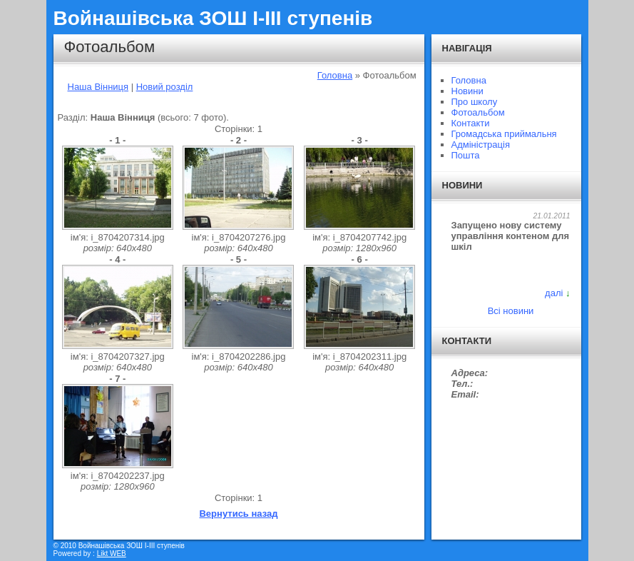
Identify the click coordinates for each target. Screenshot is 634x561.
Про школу (474, 101)
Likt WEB (111, 553)
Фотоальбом (478, 112)
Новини (467, 91)
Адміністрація (480, 144)
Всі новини (511, 310)
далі (554, 293)
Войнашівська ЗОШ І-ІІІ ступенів (213, 18)
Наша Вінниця (98, 86)
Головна (334, 75)
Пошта (465, 155)
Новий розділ (164, 86)
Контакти (470, 123)
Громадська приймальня (504, 133)
